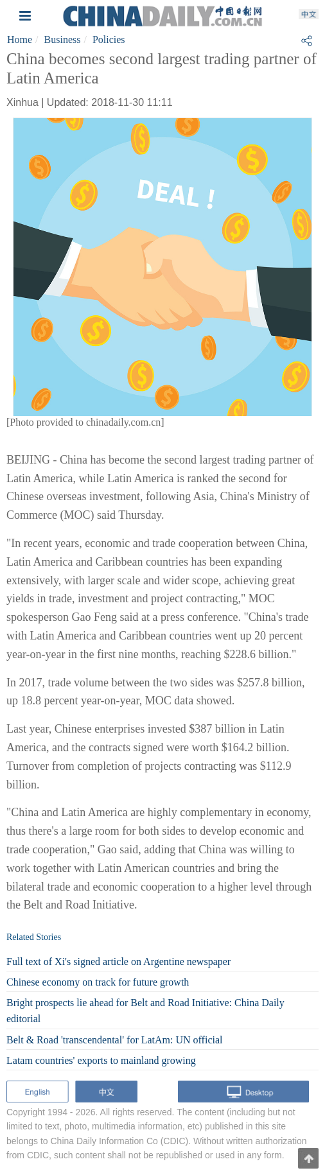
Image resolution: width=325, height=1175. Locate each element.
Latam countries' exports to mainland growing (101, 1060)
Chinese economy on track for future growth (97, 982)
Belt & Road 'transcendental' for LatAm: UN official (114, 1039)
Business (62, 39)
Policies (108, 39)
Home (19, 39)
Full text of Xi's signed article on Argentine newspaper (118, 961)
